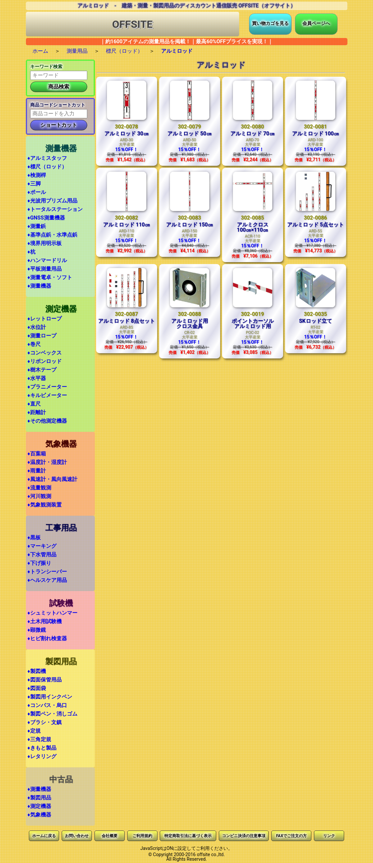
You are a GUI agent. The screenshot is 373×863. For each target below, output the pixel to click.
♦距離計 (37, 412)
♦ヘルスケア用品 (47, 580)
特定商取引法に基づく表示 (188, 836)
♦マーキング (42, 546)
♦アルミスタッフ (47, 158)
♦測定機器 (39, 806)
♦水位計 (37, 327)
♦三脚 (34, 184)
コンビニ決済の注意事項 (243, 836)
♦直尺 (34, 404)
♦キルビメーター (47, 395)
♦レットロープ (45, 319)
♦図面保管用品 (45, 680)
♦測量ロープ (42, 336)
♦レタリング (42, 756)
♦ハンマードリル (47, 260)
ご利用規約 (142, 836)
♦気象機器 (39, 815)
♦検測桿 (37, 175)
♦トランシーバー (47, 571)
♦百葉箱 (37, 454)
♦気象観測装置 (45, 505)
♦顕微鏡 (37, 630)
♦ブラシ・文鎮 (45, 722)
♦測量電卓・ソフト (50, 277)
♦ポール (37, 192)
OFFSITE (132, 24)
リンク (329, 836)
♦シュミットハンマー (52, 613)
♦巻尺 (34, 344)
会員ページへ (316, 23)
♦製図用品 (39, 798)
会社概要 (109, 836)
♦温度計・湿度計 (47, 462)
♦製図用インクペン (50, 697)
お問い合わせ (77, 836)
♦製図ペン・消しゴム (52, 714)
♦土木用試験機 (45, 621)
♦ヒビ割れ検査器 (47, 638)
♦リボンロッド (45, 361)
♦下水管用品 (42, 554)
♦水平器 (37, 378)
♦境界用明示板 (45, 243)
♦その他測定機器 (47, 421)
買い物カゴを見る (270, 23)
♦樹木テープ (42, 370)
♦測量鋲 (37, 226)
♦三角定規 (39, 739)
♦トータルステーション (55, 209)
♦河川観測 (39, 496)
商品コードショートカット (57, 104)
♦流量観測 (39, 488)
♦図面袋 (37, 688)
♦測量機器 (39, 286)
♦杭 (31, 252)
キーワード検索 (46, 66)
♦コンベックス (45, 353)
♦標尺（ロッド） (47, 166)
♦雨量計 (37, 471)
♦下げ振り (39, 563)
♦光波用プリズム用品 (52, 201)
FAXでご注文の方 (291, 836)
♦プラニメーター (47, 387)
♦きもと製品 (42, 748)
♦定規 (34, 731)
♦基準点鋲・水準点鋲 (52, 235)
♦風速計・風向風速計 (52, 479)
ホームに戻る (44, 836)
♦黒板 (34, 537)
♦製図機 (37, 671)
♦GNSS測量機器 (46, 218)
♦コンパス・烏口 (47, 705)
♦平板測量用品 (45, 269)
